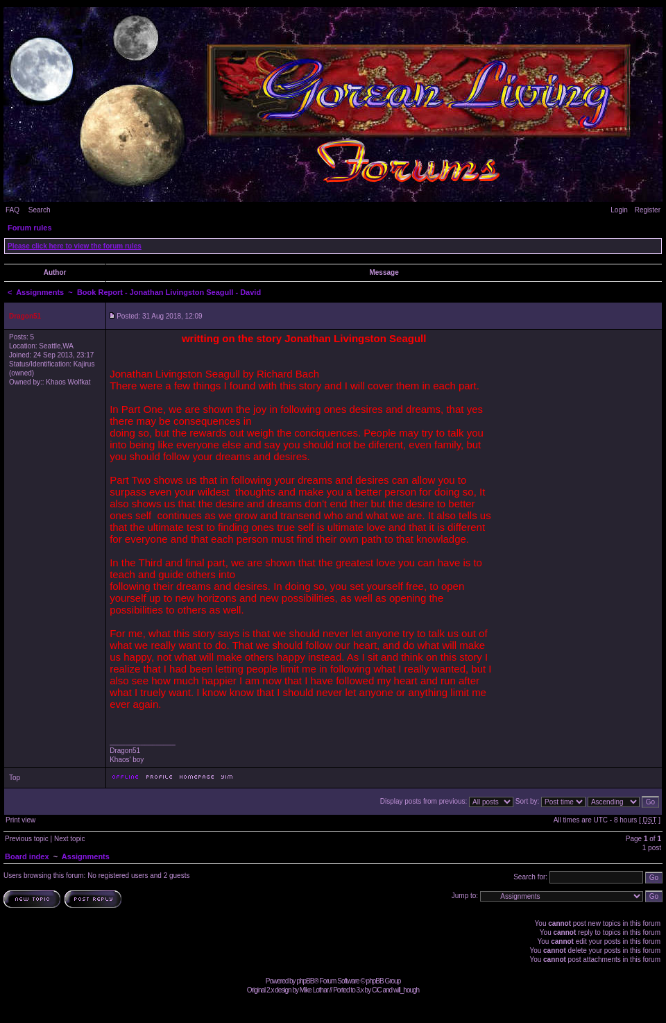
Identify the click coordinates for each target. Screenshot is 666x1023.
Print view (20, 820)
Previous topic (27, 839)
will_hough (406, 990)
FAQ (12, 210)
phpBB (305, 981)
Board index (27, 856)
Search (39, 210)
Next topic (69, 839)
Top (14, 777)
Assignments (40, 292)
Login (618, 210)
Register (647, 210)
